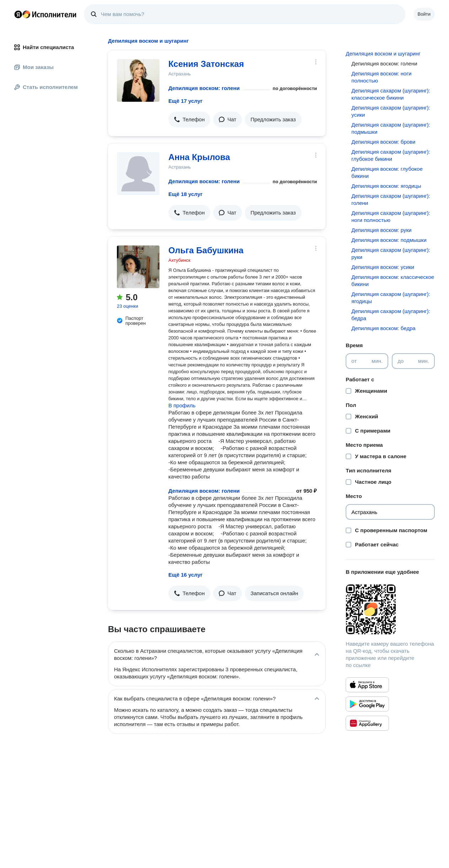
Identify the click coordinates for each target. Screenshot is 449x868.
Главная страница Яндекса (18, 14)
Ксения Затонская (206, 64)
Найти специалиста (44, 47)
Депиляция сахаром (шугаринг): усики (390, 111)
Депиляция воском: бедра (383, 328)
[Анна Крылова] (138, 173)
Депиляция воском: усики (382, 267)
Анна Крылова (199, 157)
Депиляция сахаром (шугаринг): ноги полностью (390, 216)
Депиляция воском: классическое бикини (392, 280)
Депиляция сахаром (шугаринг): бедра (390, 314)
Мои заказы (34, 67)
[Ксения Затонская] (138, 80)
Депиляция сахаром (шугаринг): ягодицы (390, 297)
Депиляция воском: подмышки (388, 240)
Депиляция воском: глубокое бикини (386, 172)
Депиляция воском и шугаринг (383, 54)
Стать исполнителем (46, 87)
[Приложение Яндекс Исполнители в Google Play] (367, 704)
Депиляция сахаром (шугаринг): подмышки (390, 128)
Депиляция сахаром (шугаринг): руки (390, 253)
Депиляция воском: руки (381, 230)
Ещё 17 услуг (185, 101)
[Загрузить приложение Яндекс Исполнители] (390, 609)
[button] (189, 119)
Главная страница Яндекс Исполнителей (45, 14)
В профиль (181, 405)
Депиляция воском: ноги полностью (381, 77)
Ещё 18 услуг (185, 194)
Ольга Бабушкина (205, 250)
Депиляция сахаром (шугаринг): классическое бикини (390, 94)
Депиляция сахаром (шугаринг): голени (390, 199)
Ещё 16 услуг (185, 575)
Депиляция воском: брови (383, 142)
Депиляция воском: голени (204, 88)
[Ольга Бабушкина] (138, 266)
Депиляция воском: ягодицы (386, 186)
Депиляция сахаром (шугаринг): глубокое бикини (390, 155)
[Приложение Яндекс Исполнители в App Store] (367, 684)
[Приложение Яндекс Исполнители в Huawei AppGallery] (367, 723)
